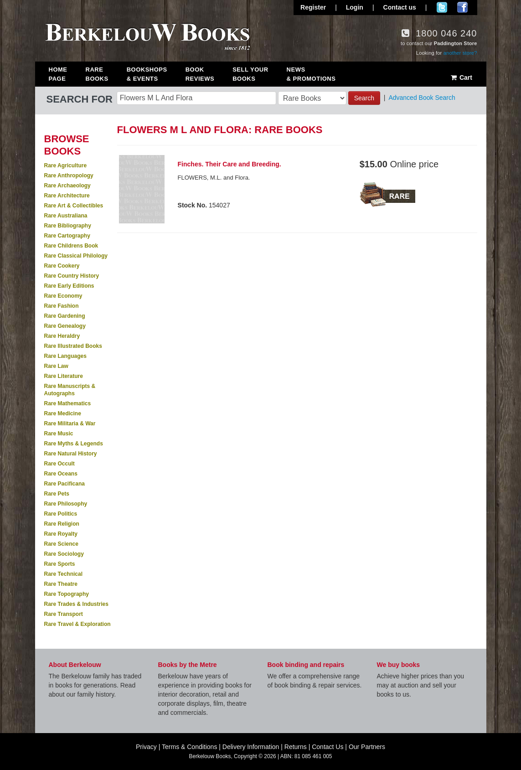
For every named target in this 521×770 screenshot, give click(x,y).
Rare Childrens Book (71, 246)
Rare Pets (56, 494)
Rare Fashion (61, 306)
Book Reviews (200, 74)
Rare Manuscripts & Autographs (70, 390)
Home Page (58, 74)
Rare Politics (60, 514)
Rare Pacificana (64, 484)
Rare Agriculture (65, 165)
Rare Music (58, 433)
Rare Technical (63, 574)
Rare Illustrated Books (73, 346)
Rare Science (61, 544)
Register (313, 7)
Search (364, 98)
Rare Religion (61, 524)
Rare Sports (59, 564)
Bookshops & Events (147, 74)
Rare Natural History (70, 453)
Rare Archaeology (67, 185)
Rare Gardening (64, 316)
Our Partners (367, 746)
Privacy (146, 746)
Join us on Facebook (462, 7)
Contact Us (327, 746)
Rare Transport (63, 614)
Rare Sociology (64, 554)
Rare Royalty (60, 534)
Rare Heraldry (62, 336)
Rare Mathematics (67, 403)
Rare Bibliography (67, 225)
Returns (295, 746)
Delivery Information (250, 746)
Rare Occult (59, 463)
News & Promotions (311, 74)
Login (354, 7)
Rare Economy (63, 296)
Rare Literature (63, 376)
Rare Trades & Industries (76, 604)
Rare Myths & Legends (73, 443)
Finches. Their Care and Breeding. (229, 164)
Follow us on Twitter (442, 7)
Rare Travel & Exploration (77, 624)
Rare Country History (71, 276)
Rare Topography (66, 594)
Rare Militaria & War (70, 423)
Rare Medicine (62, 413)
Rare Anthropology (68, 175)
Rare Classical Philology (76, 256)
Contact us (399, 7)
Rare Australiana (66, 215)
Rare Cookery (62, 266)
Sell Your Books (250, 74)
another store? (460, 53)
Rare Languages (65, 356)
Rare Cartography (67, 236)
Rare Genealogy (65, 326)
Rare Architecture (67, 195)
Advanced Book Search (421, 97)
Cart (461, 77)
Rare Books (97, 74)
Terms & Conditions (189, 746)
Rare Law (56, 366)
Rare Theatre (60, 584)
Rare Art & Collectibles (73, 205)
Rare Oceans (60, 473)
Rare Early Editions (69, 286)
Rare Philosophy (66, 504)
